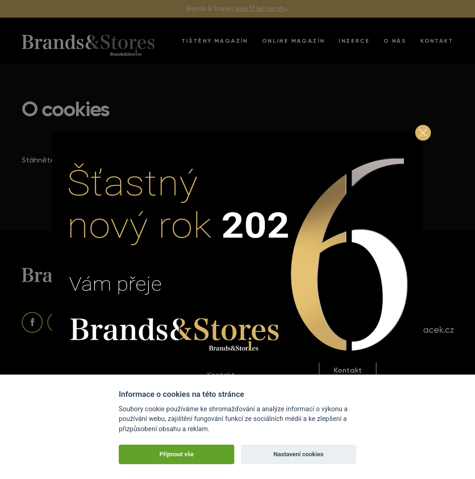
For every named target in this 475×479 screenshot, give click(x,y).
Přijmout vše (177, 454)
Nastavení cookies (298, 454)
